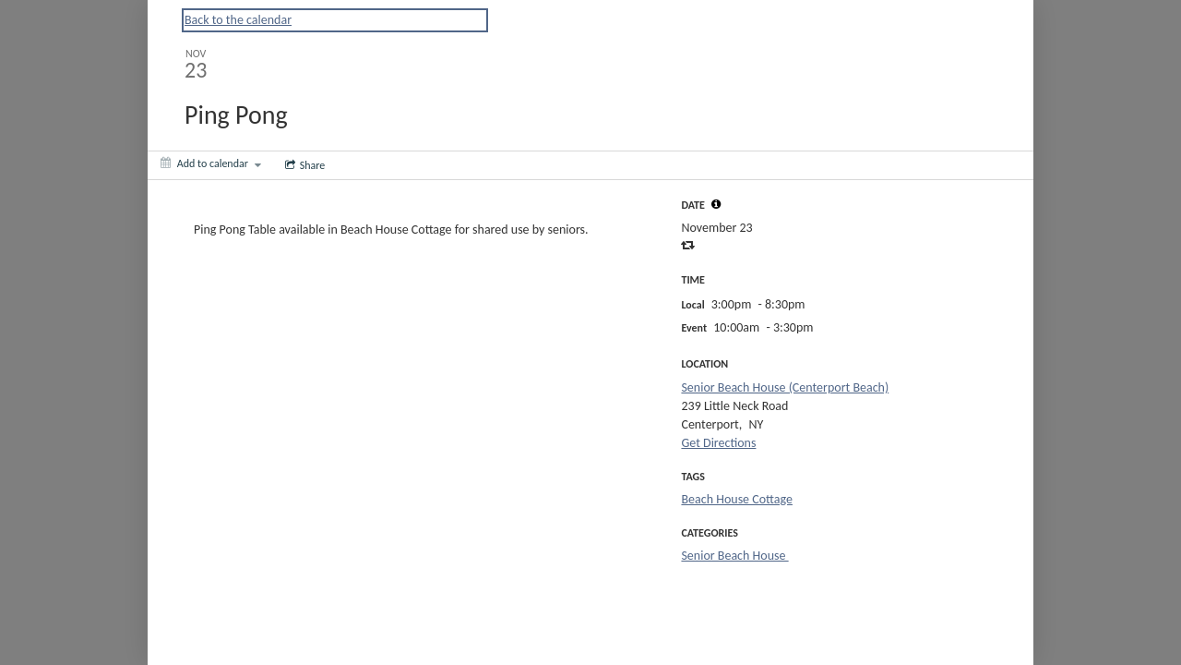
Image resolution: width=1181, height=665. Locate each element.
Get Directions (718, 443)
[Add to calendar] (211, 163)
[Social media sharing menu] (303, 165)
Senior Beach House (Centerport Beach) (785, 387)
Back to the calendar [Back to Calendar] (238, 20)
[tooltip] (716, 204)
